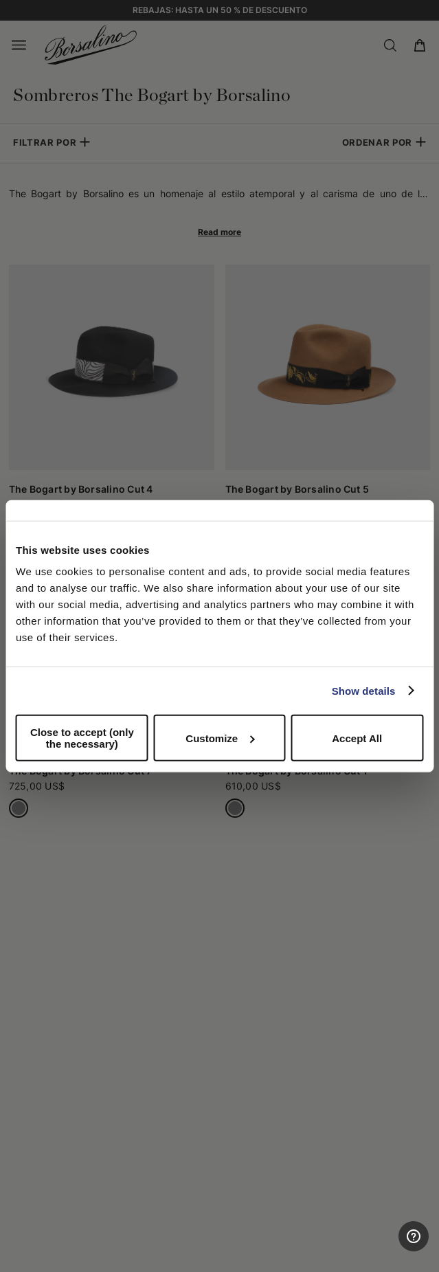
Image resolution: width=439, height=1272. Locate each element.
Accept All (357, 738)
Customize (219, 738)
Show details (364, 690)
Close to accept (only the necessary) (82, 738)
